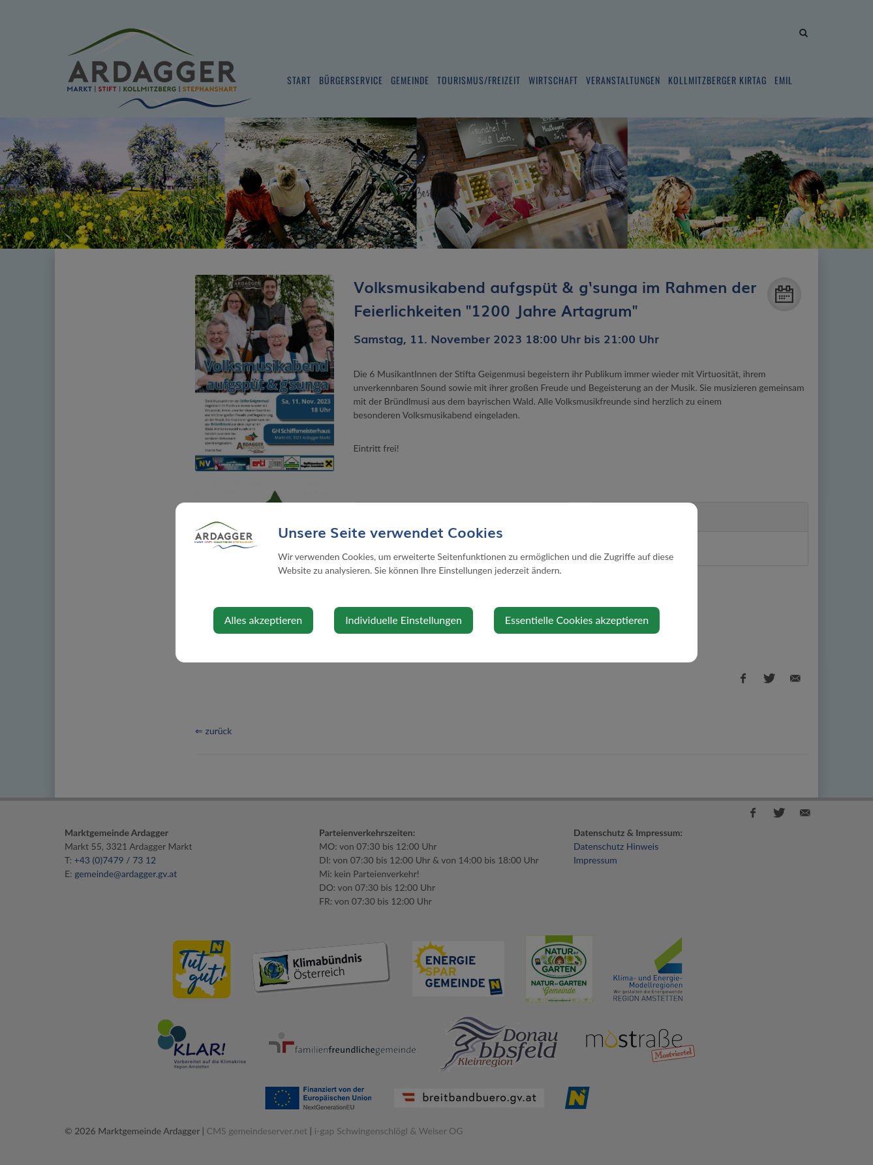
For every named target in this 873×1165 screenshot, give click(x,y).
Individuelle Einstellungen (403, 620)
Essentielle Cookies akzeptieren (577, 620)
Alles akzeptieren (263, 620)
